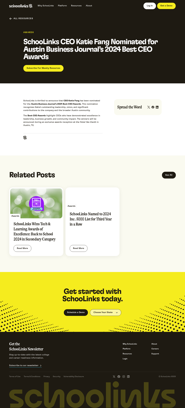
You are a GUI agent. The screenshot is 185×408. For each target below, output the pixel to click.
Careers (155, 349)
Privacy (47, 376)
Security (56, 376)
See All (168, 175)
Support (155, 354)
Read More (22, 248)
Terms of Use (14, 376)
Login (125, 359)
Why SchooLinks (130, 344)
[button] (105, 312)
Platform (127, 349)
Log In (150, 6)
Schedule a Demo (76, 312)
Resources (127, 354)
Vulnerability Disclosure (74, 376)
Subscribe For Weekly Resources (43, 68)
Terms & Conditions (32, 376)
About (154, 344)
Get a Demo (166, 6)
